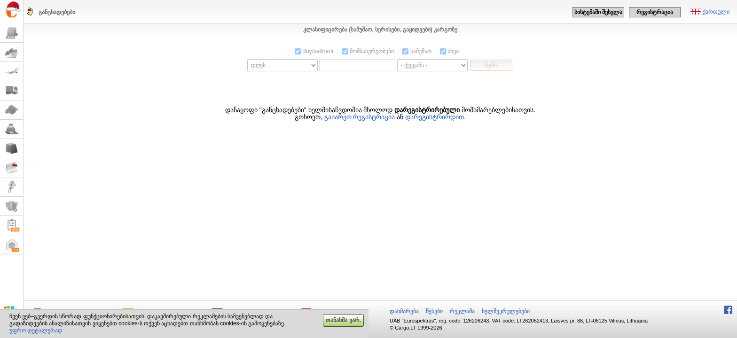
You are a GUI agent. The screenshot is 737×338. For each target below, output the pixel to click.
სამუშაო (416, 51)
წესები (434, 311)
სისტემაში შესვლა (598, 12)
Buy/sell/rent (314, 51)
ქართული (716, 11)
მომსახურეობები (368, 51)
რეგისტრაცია (654, 12)
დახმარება (404, 311)
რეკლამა (462, 311)
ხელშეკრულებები (506, 311)
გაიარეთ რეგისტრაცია (359, 117)
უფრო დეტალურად (36, 330)
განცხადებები (57, 12)
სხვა (449, 51)
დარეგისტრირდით (434, 117)
